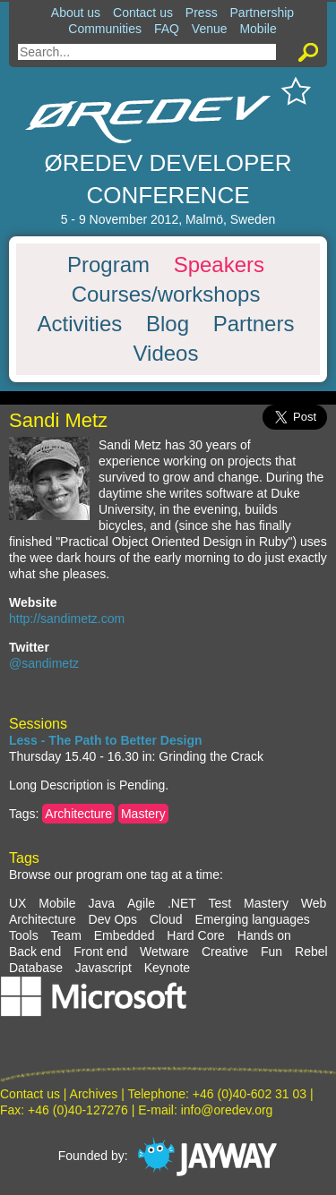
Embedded (124, 935)
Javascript (103, 967)
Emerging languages (251, 919)
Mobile (257, 28)
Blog (167, 324)
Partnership (262, 12)
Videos (166, 354)
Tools (24, 935)
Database (36, 967)
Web (314, 903)
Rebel (311, 951)
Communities (105, 28)
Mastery (143, 814)
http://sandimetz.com (67, 618)
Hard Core (196, 935)
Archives (94, 1094)
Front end (100, 951)
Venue (210, 28)
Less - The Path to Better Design (105, 740)
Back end (35, 951)
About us (75, 12)
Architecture (78, 814)
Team (66, 935)
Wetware (164, 951)
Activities (80, 324)
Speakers (219, 265)
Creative (225, 951)
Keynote (167, 967)
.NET (182, 903)
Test (220, 903)
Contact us (143, 12)
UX (17, 903)
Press (201, 12)
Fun (271, 951)
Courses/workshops (166, 294)
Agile (141, 903)
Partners (254, 324)
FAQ (166, 28)
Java (101, 903)
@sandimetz (44, 663)
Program (108, 265)
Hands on (264, 935)
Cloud (166, 919)
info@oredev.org (227, 1110)
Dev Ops (113, 919)
